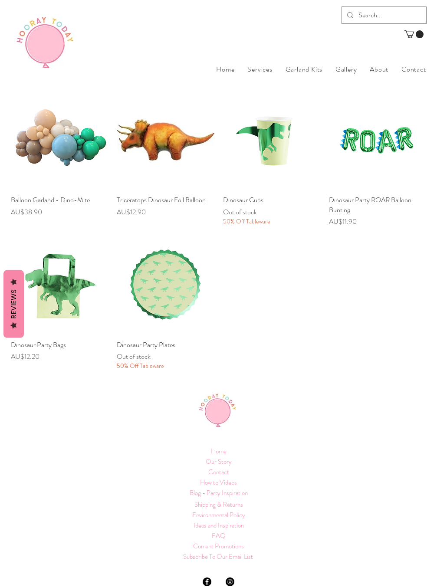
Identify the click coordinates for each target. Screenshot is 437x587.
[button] (414, 34)
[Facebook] (207, 581)
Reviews (14, 304)
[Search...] (383, 15)
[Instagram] (230, 581)
